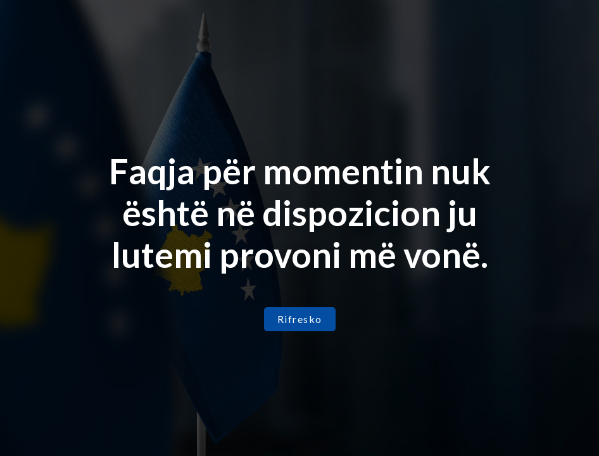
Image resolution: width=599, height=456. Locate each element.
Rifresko (299, 319)
